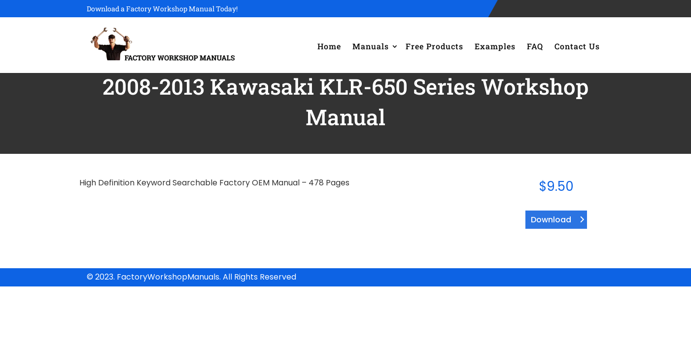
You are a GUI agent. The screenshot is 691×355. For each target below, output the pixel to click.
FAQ (535, 46)
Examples (495, 46)
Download (551, 219)
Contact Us (577, 46)
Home (329, 46)
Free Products (434, 46)
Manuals (370, 46)
